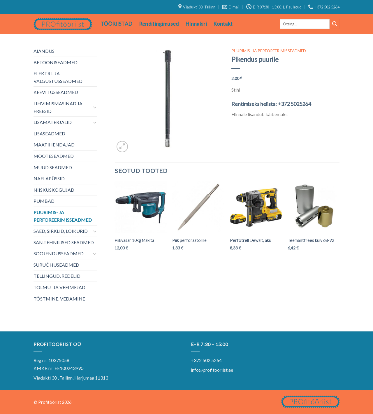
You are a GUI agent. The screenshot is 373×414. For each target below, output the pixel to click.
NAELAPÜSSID (49, 178)
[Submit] (334, 24)
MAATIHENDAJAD (54, 144)
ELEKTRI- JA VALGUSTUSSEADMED (58, 77)
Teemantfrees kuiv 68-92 (311, 240)
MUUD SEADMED (53, 167)
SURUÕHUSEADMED (56, 265)
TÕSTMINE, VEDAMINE (59, 298)
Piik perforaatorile (189, 240)
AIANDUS (44, 51)
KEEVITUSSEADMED (56, 92)
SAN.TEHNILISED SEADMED (64, 242)
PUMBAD (44, 201)
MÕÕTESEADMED (54, 156)
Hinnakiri (196, 24)
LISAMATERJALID (53, 122)
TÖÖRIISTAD (117, 24)
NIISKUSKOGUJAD (54, 190)
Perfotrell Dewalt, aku (250, 240)
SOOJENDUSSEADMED (59, 253)
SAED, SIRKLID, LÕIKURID (61, 231)
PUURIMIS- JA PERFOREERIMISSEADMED (63, 216)
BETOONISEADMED (56, 62)
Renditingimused (159, 24)
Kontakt (223, 24)
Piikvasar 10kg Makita (134, 240)
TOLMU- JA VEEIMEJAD (59, 287)
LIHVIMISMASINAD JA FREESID (58, 107)
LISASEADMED (49, 133)
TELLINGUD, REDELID (57, 276)
